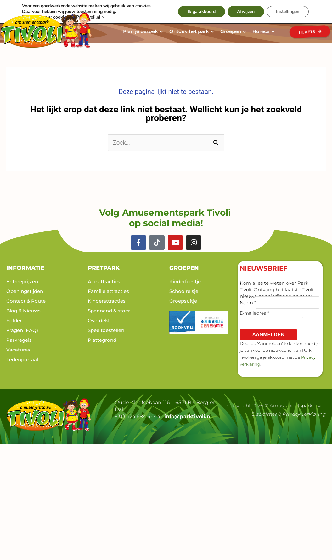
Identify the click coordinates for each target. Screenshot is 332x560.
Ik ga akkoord (202, 11)
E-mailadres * (254, 313)
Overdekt (99, 320)
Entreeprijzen (22, 281)
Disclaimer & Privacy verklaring (288, 414)
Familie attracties (108, 291)
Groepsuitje (183, 301)
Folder (14, 320)
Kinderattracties (107, 301)
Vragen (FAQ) (22, 330)
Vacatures (18, 349)
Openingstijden (24, 291)
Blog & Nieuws (23, 310)
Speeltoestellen (106, 330)
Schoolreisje (183, 291)
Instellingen (287, 11)
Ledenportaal (22, 359)
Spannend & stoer (109, 310)
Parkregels (19, 340)
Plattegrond (102, 340)
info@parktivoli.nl (188, 416)
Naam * (248, 302)
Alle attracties (104, 281)
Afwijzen (246, 11)
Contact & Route (26, 301)
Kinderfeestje (185, 281)
